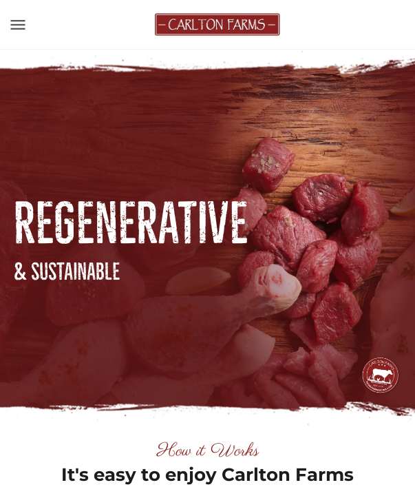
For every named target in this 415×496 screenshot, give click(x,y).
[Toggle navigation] (18, 24)
